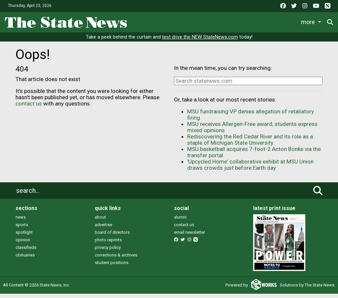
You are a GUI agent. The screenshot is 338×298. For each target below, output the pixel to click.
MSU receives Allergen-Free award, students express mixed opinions (252, 131)
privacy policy (108, 251)
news (21, 221)
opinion (23, 244)
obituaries (25, 259)
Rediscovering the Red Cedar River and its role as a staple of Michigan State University (250, 144)
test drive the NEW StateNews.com (200, 42)
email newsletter (189, 236)
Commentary (274, 20)
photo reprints (108, 244)
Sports (191, 20)
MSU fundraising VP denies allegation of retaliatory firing (250, 119)
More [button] (309, 20)
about (100, 221)
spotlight (24, 236)
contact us (29, 107)
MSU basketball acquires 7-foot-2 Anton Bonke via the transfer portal (254, 156)
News (142, 20)
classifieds (26, 251)
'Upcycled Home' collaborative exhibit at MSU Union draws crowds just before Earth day (250, 169)
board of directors (112, 236)
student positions (111, 266)
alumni (180, 221)
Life (165, 20)
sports (22, 228)
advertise (103, 228)
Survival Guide (230, 20)
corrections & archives (116, 259)
